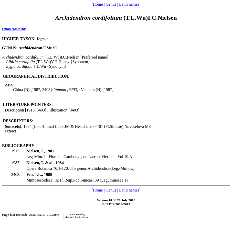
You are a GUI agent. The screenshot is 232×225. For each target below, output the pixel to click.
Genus (111, 4)
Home (98, 4)
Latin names (129, 4)
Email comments (14, 29)
